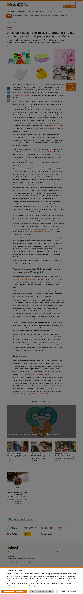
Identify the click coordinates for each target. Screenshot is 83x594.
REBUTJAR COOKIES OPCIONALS (41, 592)
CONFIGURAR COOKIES (69, 592)
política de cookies (13, 586)
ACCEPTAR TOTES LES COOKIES (14, 592)
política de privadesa (34, 586)
